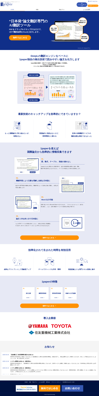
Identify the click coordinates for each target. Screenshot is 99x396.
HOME (12, 8)
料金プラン (62, 8)
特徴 (37, 8)
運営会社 (48, 382)
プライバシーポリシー (56, 382)
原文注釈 (28, 293)
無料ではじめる (20, 38)
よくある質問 (86, 8)
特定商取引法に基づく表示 (68, 382)
